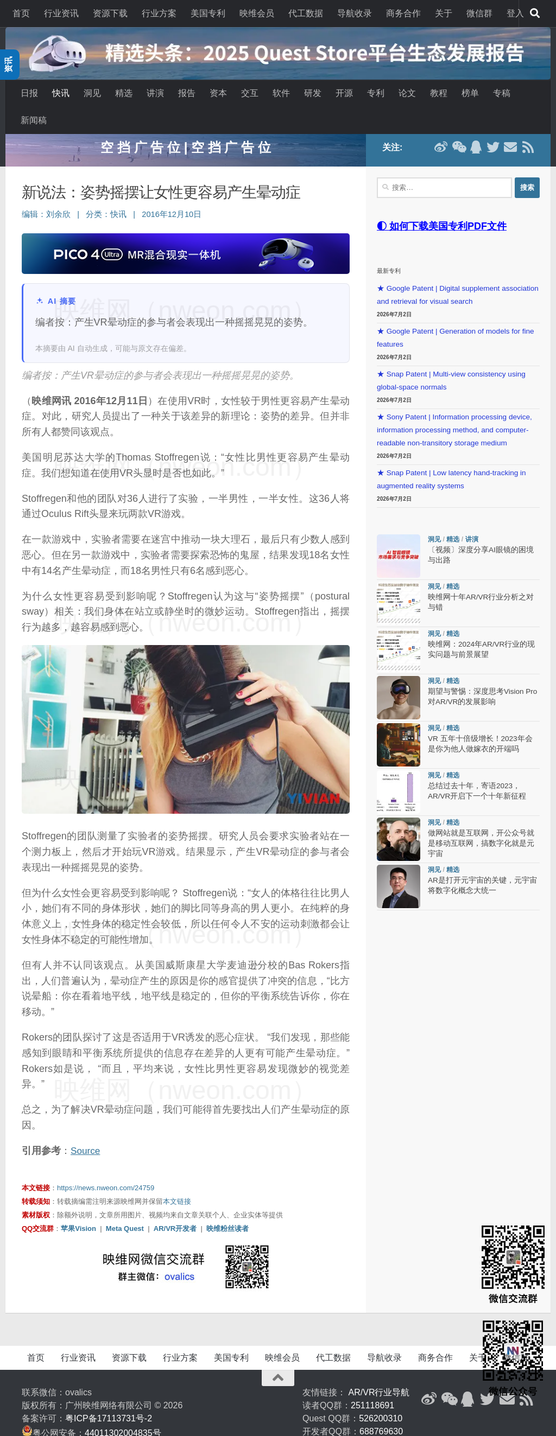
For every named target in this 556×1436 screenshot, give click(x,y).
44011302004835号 (123, 1413)
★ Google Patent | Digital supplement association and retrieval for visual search (458, 274)
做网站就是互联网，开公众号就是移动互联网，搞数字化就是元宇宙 (481, 823)
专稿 (501, 93)
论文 (407, 93)
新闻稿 (34, 120)
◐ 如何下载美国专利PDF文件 (442, 206)
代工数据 (305, 13)
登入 (515, 13)
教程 (438, 93)
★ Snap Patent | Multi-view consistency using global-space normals (451, 360)
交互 (249, 93)
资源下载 (110, 13)
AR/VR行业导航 (379, 1372)
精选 (123, 93)
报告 (186, 93)
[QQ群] (468, 1379)
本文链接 (177, 1181)
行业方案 (159, 13)
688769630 (381, 1411)
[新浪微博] (429, 1379)
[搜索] (535, 13)
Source (86, 1130)
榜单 (470, 93)
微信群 (479, 13)
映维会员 (256, 13)
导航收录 (354, 13)
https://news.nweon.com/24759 (105, 1168)
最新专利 (389, 250)
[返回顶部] (278, 1358)
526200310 (380, 1398)
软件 (281, 93)
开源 (344, 93)
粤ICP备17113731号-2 (108, 1398)
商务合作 (403, 13)
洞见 (92, 93)
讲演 (155, 93)
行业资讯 (61, 13)
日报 (29, 93)
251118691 (372, 1385)
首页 (21, 13)
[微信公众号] (448, 1379)
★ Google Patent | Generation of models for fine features (455, 317)
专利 (375, 93)
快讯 (61, 93)
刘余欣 (58, 194)
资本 (218, 93)
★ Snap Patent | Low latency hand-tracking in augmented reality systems (451, 459)
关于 (443, 13)
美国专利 (208, 13)
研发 (312, 93)
